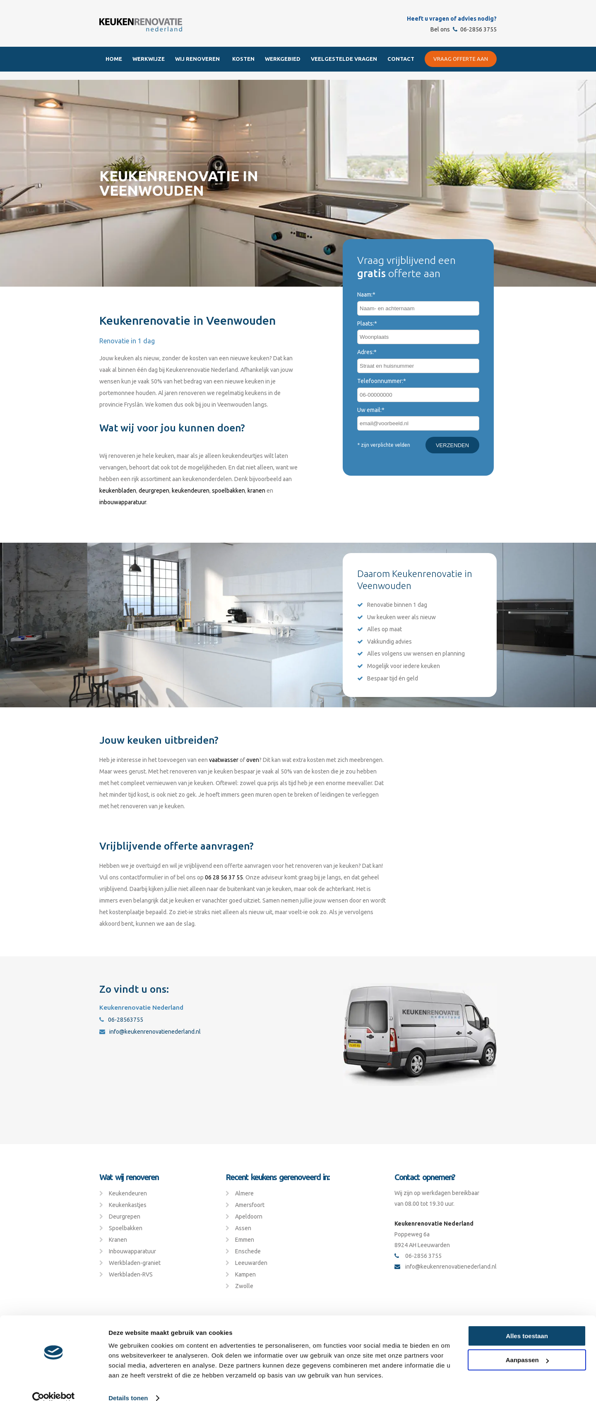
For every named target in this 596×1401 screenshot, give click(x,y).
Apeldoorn (248, 1216)
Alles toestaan (527, 1322)
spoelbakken (228, 490)
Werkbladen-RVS (131, 1274)
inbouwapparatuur (122, 502)
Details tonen (128, 1384)
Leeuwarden (251, 1263)
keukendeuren (190, 490)
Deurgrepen (124, 1216)
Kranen (118, 1239)
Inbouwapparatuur (132, 1251)
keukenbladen (117, 490)
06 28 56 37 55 (224, 877)
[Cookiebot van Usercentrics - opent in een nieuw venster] (53, 1385)
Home (114, 59)
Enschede (248, 1251)
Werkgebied (282, 59)
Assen (243, 1228)
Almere (244, 1193)
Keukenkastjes (128, 1205)
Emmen (244, 1239)
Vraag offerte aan (460, 59)
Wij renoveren (197, 59)
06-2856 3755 (475, 29)
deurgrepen (154, 490)
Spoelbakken (125, 1228)
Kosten (243, 59)
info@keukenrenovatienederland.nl (150, 1031)
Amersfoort (249, 1205)
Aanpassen (527, 1346)
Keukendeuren (128, 1193)
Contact (400, 59)
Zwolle (244, 1286)
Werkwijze (148, 59)
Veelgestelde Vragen (344, 59)
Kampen (245, 1274)
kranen (256, 490)
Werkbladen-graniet (135, 1263)
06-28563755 (121, 1019)
